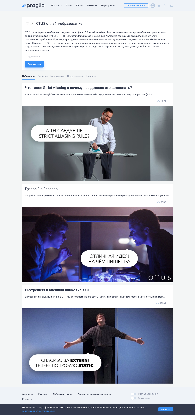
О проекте (27, 394)
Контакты (27, 399)
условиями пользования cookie (38, 411)
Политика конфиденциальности (94, 394)
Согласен (165, 409)
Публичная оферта (62, 394)
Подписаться (34, 64)
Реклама (42, 394)
